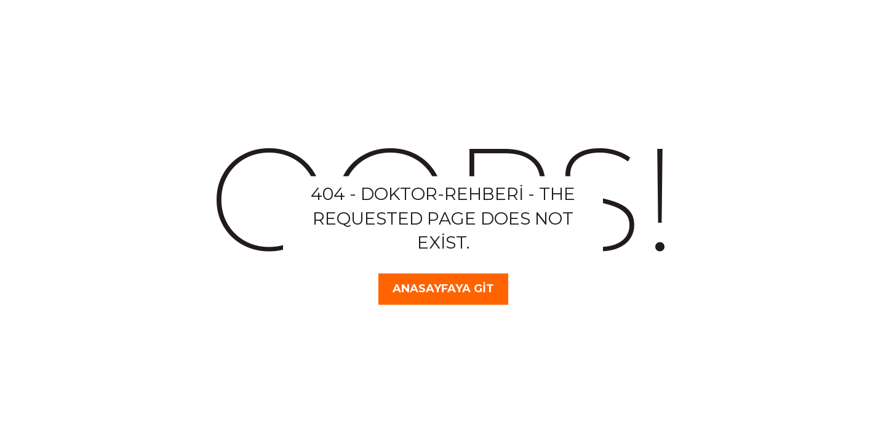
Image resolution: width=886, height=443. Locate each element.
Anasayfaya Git (443, 288)
